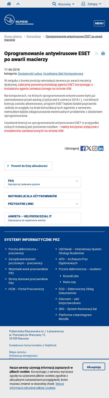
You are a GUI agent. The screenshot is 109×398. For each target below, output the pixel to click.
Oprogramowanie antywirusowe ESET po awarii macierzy (53, 38)
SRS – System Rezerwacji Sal (78, 309)
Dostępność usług (30, 73)
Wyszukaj (63, 4)
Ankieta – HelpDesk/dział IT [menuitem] (30, 218)
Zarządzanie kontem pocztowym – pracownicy (26, 261)
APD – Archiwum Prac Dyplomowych (73, 261)
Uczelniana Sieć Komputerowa (63, 73)
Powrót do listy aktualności (29, 166)
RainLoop (69, 282)
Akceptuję (94, 367)
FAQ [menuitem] (44, 181)
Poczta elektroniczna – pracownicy (24, 251)
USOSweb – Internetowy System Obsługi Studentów (80, 251)
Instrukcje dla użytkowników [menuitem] (32, 196)
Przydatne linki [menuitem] (44, 203)
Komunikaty (34, 36)
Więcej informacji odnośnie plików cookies (37, 386)
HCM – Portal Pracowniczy (26, 289)
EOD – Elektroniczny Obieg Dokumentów (76, 291)
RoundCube (71, 276)
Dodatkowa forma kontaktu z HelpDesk (33, 345)
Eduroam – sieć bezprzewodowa (70, 301)
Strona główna (13, 36)
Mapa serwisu (17, 352)
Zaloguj (91, 4)
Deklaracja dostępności (23, 356)
